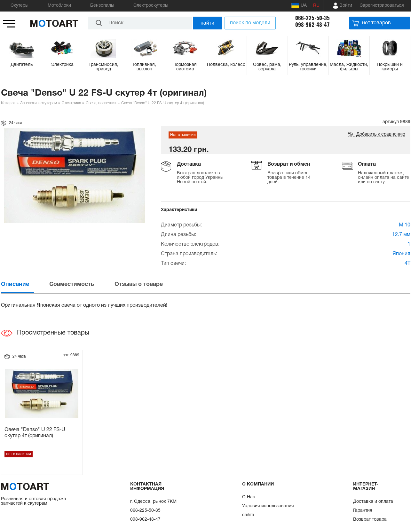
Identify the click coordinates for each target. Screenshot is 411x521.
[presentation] (24, 284)
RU (316, 6)
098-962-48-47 (312, 24)
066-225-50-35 (312, 18)
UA (299, 5)
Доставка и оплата (373, 502)
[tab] (24, 284)
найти (207, 23)
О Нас (248, 497)
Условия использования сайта (268, 510)
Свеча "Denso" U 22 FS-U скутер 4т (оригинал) (34, 433)
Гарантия (362, 511)
